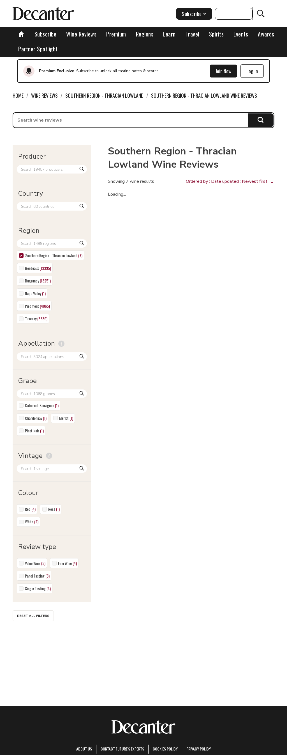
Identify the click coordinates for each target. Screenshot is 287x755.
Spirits (216, 34)
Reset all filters (33, 615)
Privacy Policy (198, 749)
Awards (266, 34)
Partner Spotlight (38, 49)
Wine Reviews (81, 34)
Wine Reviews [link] (44, 95)
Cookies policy (165, 749)
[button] (230, 181)
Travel (192, 34)
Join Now (223, 71)
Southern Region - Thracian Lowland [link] (104, 95)
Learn (169, 34)
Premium (116, 34)
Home (18, 95)
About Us (84, 749)
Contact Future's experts (122, 749)
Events (240, 34)
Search (261, 120)
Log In (252, 71)
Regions (145, 34)
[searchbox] (130, 120)
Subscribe (45, 34)
